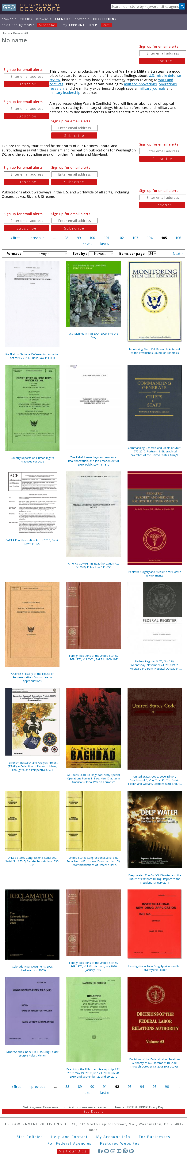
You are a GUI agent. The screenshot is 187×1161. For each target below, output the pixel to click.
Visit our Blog (73, 1151)
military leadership (65, 92)
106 (178, 237)
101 (106, 237)
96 (167, 1086)
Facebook (100, 1150)
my (74, 25)
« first (15, 237)
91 (105, 1086)
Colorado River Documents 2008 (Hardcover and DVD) (32, 968)
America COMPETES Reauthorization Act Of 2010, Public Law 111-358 (93, 565)
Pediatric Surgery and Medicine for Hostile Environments (154, 573)
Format (13, 253)
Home (6, 33)
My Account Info (113, 1136)
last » (104, 244)
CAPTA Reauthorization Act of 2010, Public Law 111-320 (32, 542)
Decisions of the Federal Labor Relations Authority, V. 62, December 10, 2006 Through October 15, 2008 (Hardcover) (154, 1062)
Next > (178, 253)
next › (87, 244)
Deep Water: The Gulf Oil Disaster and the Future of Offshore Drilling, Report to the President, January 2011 (154, 879)
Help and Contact (69, 1136)
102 (121, 237)
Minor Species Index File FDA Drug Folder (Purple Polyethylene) (32, 1053)
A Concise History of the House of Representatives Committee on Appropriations (32, 677)
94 (142, 1086)
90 (92, 1086)
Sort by (79, 253)
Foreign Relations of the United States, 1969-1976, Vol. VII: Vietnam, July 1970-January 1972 (93, 966)
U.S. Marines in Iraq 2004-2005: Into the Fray (93, 335)
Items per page (132, 253)
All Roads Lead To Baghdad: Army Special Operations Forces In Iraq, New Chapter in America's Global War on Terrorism (93, 778)
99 (79, 237)
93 (130, 1086)
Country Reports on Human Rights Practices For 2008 (32, 459)
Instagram (112, 1150)
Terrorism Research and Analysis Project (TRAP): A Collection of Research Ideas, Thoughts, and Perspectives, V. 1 (32, 766)
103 (135, 237)
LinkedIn (131, 1150)
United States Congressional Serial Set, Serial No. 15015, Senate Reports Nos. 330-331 (32, 861)
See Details (93, 1111)
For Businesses (154, 1136)
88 (67, 1086)
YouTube (119, 1150)
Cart (106, 25)
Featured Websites (120, 1143)
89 (80, 1086)
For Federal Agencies (69, 1143)
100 (92, 237)
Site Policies (30, 1136)
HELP (93, 25)
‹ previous (36, 237)
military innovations (140, 84)
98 (66, 237)
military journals (152, 88)
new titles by (31, 25)
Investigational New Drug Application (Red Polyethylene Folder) (154, 968)
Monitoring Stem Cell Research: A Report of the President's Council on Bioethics (154, 351)
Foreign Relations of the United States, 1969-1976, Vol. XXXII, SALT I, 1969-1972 (93, 657)
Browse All (17, 19)
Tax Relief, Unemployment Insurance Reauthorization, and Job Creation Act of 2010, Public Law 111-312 (93, 460)
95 (154, 1086)
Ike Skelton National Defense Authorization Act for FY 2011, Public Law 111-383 (32, 356)
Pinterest (125, 1150)
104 (149, 237)
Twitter (106, 1150)
